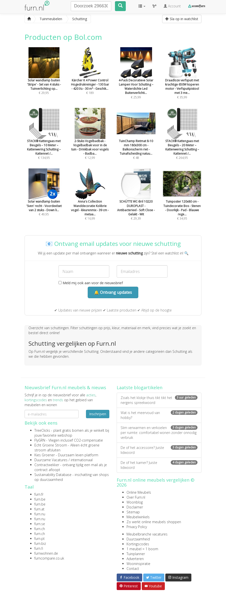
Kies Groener (44, 455)
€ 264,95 (182, 140)
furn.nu (39, 514)
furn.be (39, 499)
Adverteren (135, 558)
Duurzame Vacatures (51, 460)
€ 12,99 (90, 140)
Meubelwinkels (138, 517)
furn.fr (38, 494)
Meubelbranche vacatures (147, 534)
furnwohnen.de (46, 553)
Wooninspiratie (138, 563)
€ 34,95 (182, 201)
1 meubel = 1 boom (142, 549)
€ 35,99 (182, 79)
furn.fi (38, 548)
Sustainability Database (52, 474)
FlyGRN (39, 440)
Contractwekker (46, 464)
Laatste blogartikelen (139, 387)
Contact (133, 568)
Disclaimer (135, 507)
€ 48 (136, 140)
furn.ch (39, 528)
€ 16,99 (90, 201)
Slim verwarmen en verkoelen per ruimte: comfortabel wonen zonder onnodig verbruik (159, 432)
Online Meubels (139, 492)
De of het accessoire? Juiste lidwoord (159, 450)
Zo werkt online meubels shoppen (154, 521)
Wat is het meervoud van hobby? (159, 415)
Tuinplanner (136, 553)
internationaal (82, 460)
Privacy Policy (137, 526)
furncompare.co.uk (49, 558)
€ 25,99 (136, 79)
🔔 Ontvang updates (113, 292)
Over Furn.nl (136, 497)
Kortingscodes (138, 544)
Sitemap (133, 512)
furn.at (39, 509)
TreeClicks (42, 430)
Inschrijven (97, 414)
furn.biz (40, 543)
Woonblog (135, 502)
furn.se (39, 523)
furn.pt (39, 538)
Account (172, 6)
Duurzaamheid (138, 539)
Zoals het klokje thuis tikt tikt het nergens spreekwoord (159, 400)
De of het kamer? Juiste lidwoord (159, 465)
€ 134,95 (44, 140)
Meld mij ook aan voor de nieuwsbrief (90, 283)
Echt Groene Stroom (50, 445)
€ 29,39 (136, 201)
